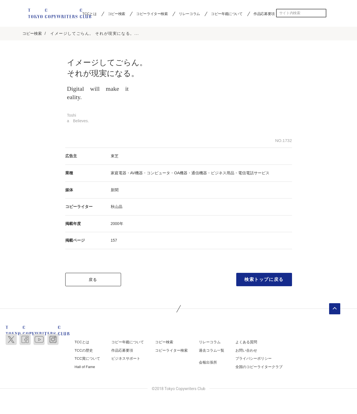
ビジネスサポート (125, 359)
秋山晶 (116, 207)
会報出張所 (208, 363)
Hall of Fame (84, 367)
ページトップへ (334, 308)
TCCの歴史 (83, 350)
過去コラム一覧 (211, 350)
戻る (93, 279)
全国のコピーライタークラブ (259, 367)
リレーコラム (189, 14)
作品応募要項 (264, 14)
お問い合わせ (246, 350)
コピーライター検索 (152, 14)
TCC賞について (87, 359)
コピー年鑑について (226, 14)
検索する (322, 13)
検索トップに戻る (264, 279)
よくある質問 (246, 342)
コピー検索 (116, 14)
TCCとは (81, 342)
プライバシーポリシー (253, 359)
